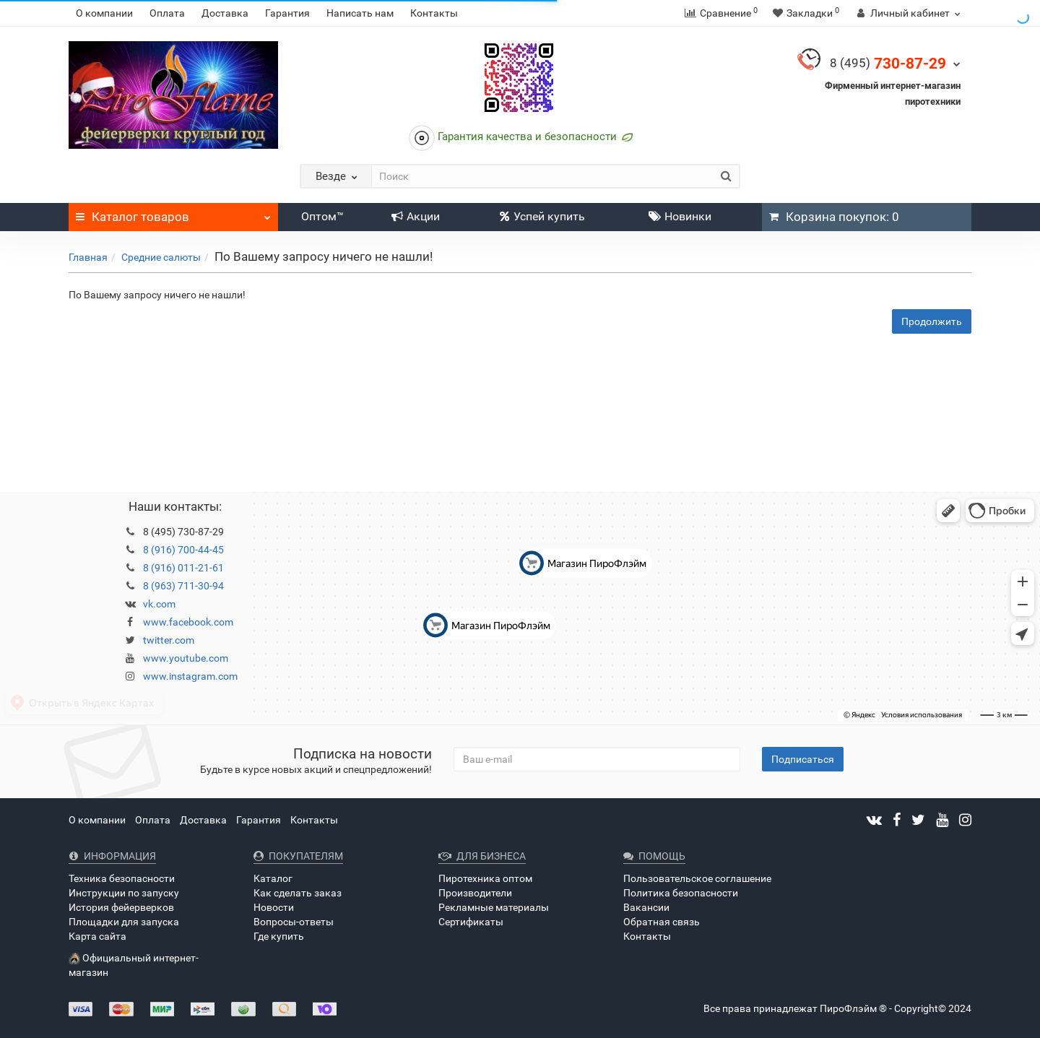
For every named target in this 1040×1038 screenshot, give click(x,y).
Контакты (434, 13)
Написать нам (360, 13)
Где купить (279, 936)
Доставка (225, 13)
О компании (104, 13)
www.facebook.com (188, 622)
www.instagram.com (190, 676)
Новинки (680, 216)
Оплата (167, 13)
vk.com (159, 604)
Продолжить (931, 321)
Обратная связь (661, 921)
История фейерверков (121, 907)
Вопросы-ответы (294, 921)
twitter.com (168, 640)
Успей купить (542, 216)
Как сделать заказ (298, 893)
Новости (274, 907)
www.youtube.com (185, 658)
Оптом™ (322, 216)
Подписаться (802, 759)
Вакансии (646, 907)
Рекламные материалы (493, 907)
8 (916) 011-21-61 (183, 568)
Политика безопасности (680, 893)
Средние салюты (161, 257)
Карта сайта (97, 936)
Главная (88, 257)
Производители (475, 893)
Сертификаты (470, 921)
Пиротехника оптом (485, 878)
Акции (415, 216)
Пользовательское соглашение (697, 878)
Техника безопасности (122, 878)
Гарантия (287, 13)
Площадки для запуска (124, 921)
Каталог (173, 213)
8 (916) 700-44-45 (183, 549)
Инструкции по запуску (124, 893)
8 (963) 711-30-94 (183, 586)
